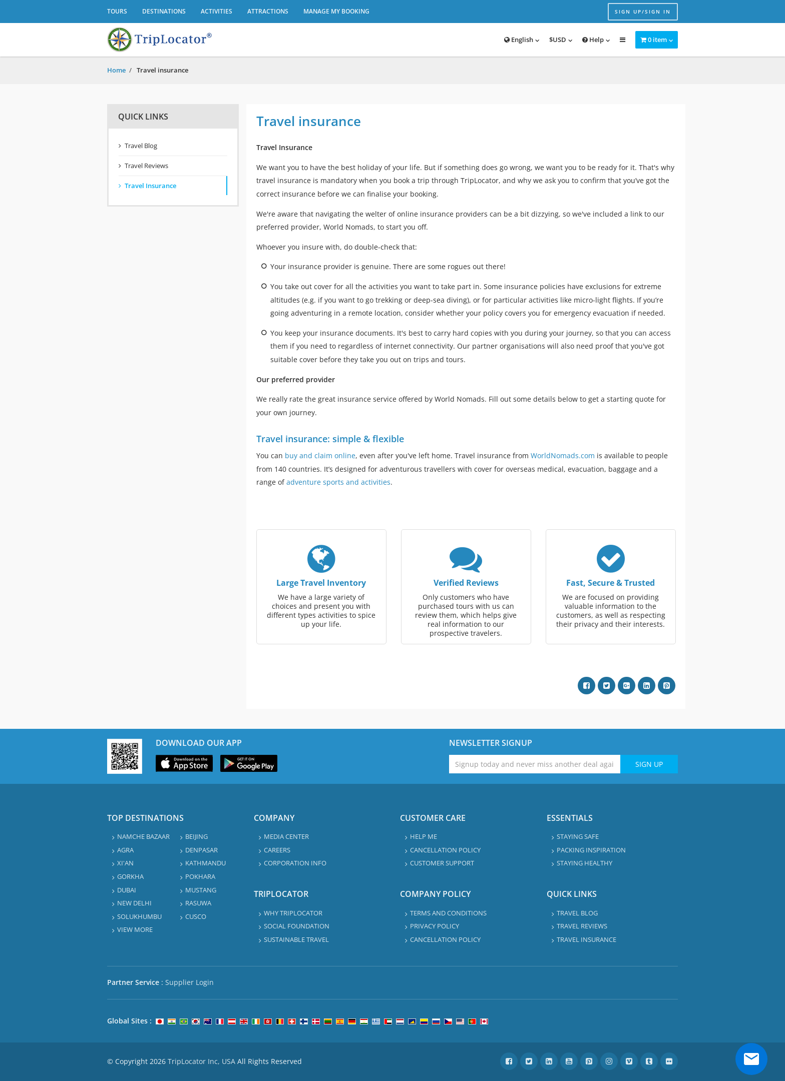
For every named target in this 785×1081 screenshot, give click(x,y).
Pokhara (200, 876)
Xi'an (125, 862)
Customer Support (442, 862)
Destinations (164, 11)
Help (593, 39)
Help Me (423, 836)
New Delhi (134, 902)
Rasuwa (198, 902)
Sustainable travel (296, 939)
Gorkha (130, 876)
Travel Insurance (150, 185)
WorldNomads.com (563, 455)
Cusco (195, 916)
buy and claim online (320, 455)
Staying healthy (584, 862)
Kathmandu (205, 862)
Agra (125, 849)
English (518, 39)
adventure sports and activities (338, 482)
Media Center (286, 836)
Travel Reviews (146, 165)
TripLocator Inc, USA (201, 1061)
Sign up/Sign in (643, 11)
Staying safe (578, 836)
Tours (117, 11)
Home (116, 70)
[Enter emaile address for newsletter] (535, 764)
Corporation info (295, 862)
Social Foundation (296, 925)
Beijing (196, 836)
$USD (557, 39)
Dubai (126, 889)
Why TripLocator (293, 912)
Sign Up (649, 764)
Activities (216, 11)
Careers (277, 849)
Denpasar (201, 849)
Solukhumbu (139, 916)
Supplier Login (189, 982)
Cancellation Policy (445, 849)
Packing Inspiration (591, 849)
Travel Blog (141, 145)
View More (135, 929)
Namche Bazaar (143, 836)
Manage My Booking (336, 11)
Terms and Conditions (448, 912)
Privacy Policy (434, 925)
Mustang (200, 889)
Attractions (267, 11)
